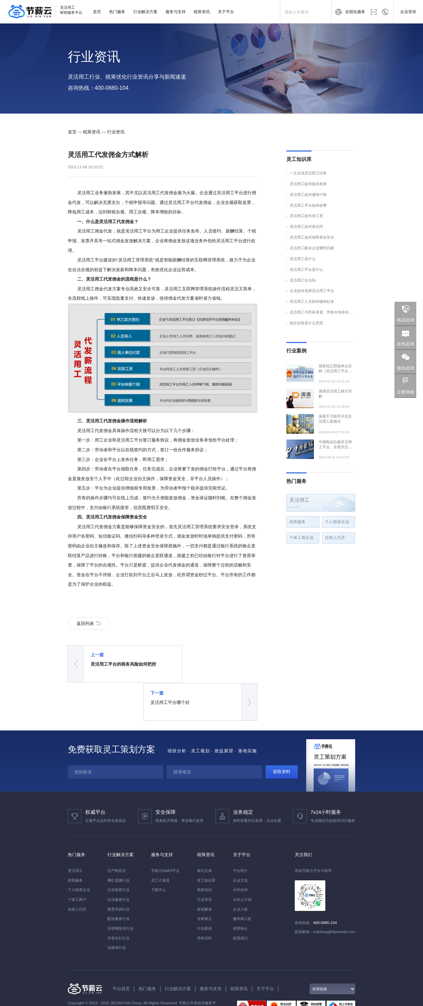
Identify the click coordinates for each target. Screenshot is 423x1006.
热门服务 (117, 11)
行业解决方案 (145, 11)
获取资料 (281, 737)
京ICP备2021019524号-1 (109, 973)
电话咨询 (405, 320)
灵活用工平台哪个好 (191, 668)
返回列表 (86, 625)
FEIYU (73, 987)
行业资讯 (116, 131)
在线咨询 (405, 343)
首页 (97, 11)
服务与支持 (176, 11)
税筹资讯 (202, 11)
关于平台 (226, 11)
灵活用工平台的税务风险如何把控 (118, 668)
